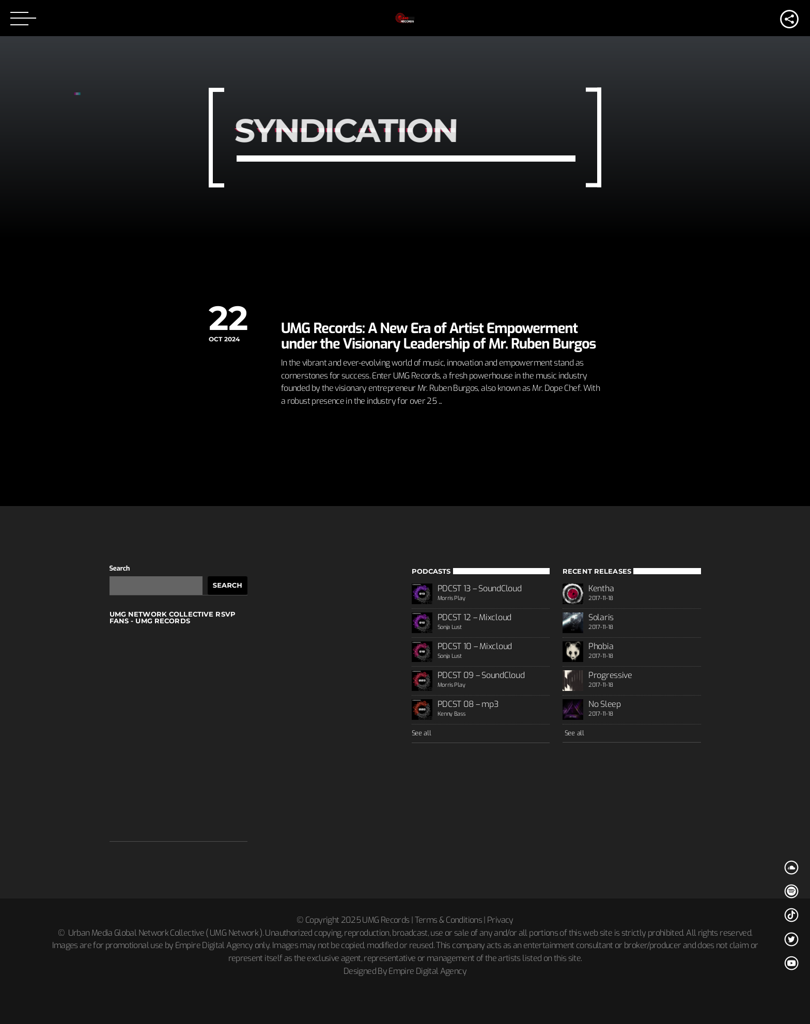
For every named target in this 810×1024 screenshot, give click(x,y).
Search (120, 568)
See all (421, 733)
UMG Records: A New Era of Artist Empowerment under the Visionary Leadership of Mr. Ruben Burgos (438, 336)
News (291, 305)
